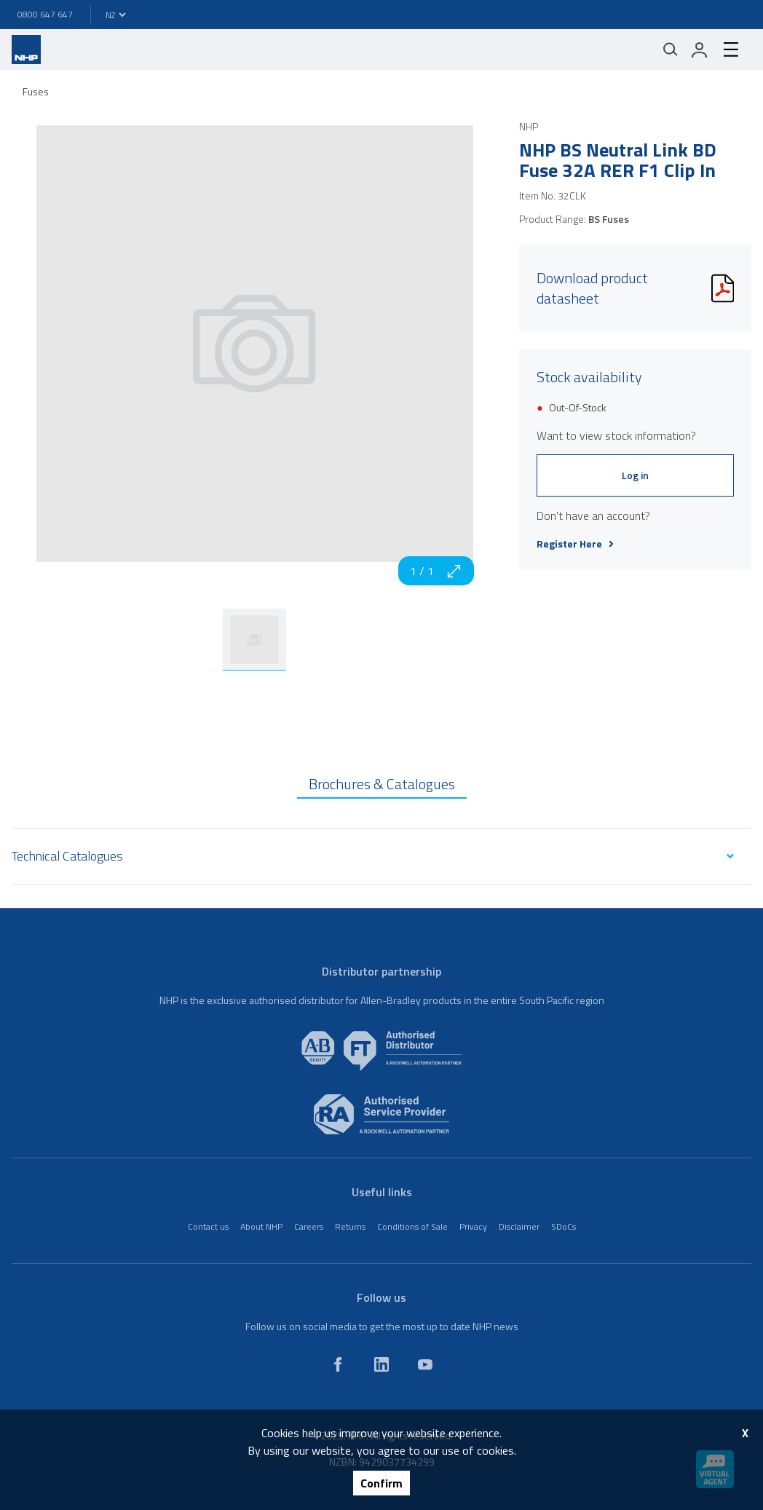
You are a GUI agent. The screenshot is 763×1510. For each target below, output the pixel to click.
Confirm (381, 1483)
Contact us (208, 1226)
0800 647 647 (45, 14)
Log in (635, 475)
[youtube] (425, 1364)
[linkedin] (381, 1364)
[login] (700, 49)
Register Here (575, 544)
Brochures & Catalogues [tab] (382, 783)
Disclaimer (519, 1226)
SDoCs (563, 1226)
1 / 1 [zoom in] (436, 571)
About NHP (261, 1226)
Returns (350, 1226)
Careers (308, 1226)
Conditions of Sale (412, 1226)
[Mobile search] (670, 49)
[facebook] (338, 1364)
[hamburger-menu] (731, 49)
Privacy (473, 1226)
